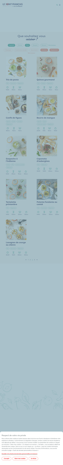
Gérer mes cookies (20, 458)
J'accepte (6, 458)
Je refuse (33, 458)
